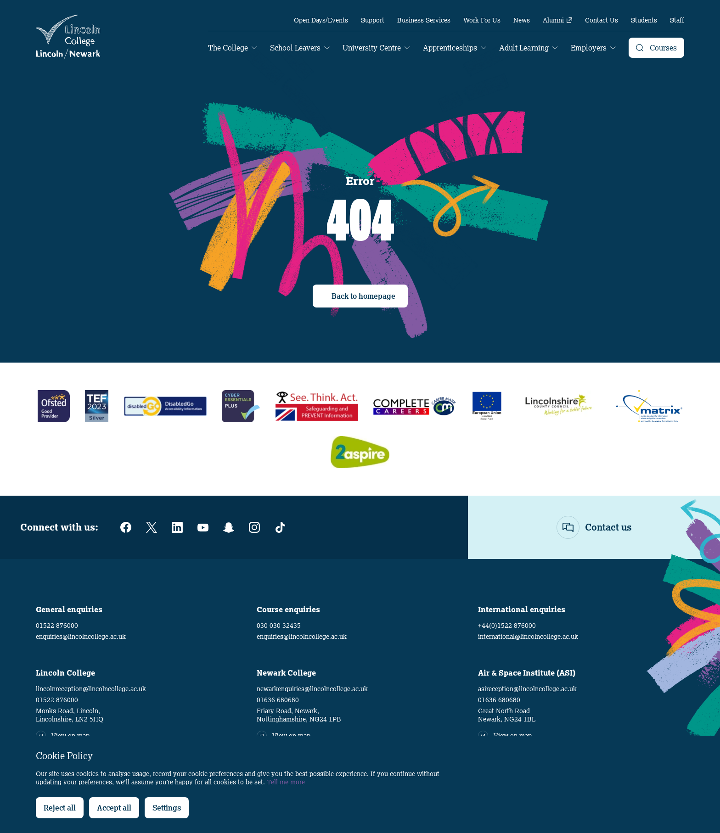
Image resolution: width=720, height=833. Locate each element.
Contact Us (601, 20)
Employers (589, 47)
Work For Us (482, 20)
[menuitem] (321, 20)
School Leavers (295, 47)
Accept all (114, 808)
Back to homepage (363, 296)
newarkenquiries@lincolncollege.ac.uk (312, 689)
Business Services (423, 20)
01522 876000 (57, 625)
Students (644, 20)
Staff (677, 20)
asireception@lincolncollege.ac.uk (527, 689)
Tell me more (286, 782)
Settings (166, 808)
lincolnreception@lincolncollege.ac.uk (91, 689)
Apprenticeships (450, 47)
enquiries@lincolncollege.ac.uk (81, 636)
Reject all (60, 808)
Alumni (557, 20)
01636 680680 (278, 700)
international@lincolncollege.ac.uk (528, 636)
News (521, 20)
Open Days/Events (321, 20)
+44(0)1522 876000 (507, 625)
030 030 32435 (279, 625)
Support (372, 20)
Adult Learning (524, 47)
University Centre (372, 47)
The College (228, 47)
